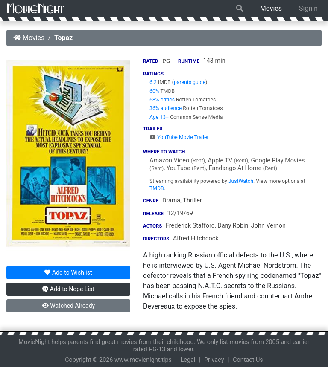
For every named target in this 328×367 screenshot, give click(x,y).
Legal (188, 360)
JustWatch (240, 181)
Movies (271, 8)
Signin (308, 8)
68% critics (162, 100)
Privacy (214, 360)
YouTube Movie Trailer (179, 137)
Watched (68, 305)
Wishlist (68, 272)
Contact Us (248, 360)
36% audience (165, 108)
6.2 (153, 82)
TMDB (156, 188)
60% (154, 91)
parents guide (189, 82)
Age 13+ (159, 117)
